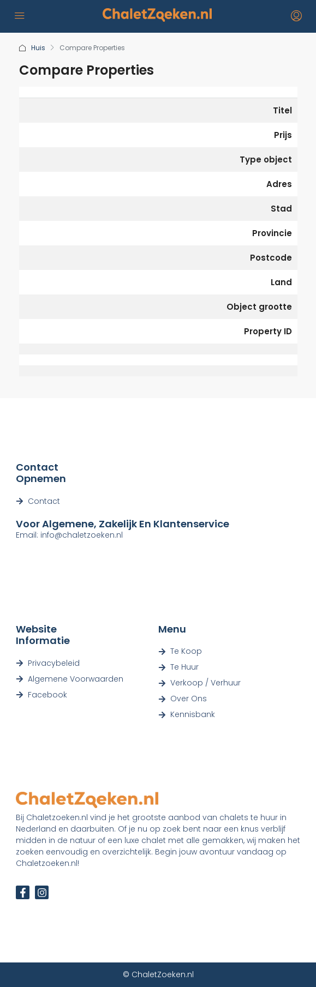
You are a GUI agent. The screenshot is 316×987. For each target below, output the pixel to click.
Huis (38, 47)
